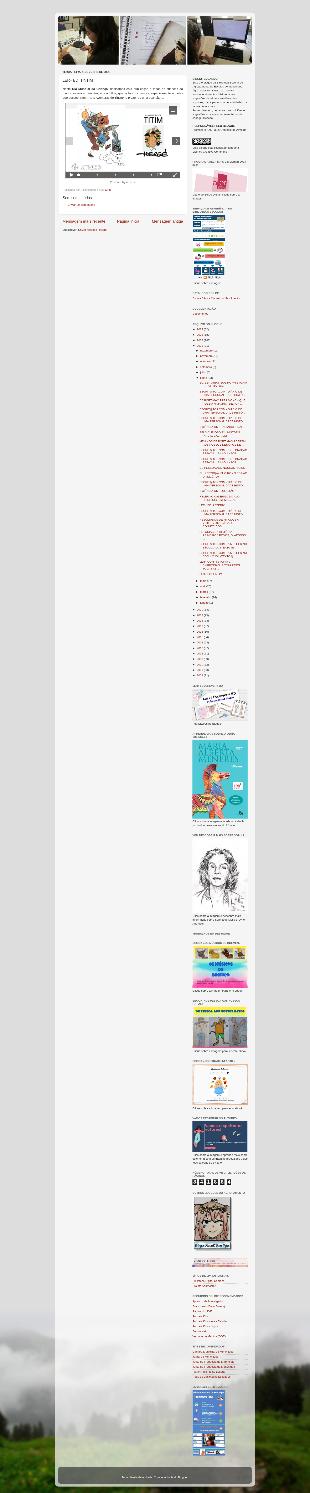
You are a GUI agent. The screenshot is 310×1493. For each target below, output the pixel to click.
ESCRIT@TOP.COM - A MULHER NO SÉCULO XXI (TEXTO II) (223, 545)
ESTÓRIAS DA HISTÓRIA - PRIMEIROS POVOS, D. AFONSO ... (223, 535)
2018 (200, 620)
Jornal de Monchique (205, 1356)
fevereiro (206, 597)
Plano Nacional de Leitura (208, 1371)
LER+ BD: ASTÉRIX (212, 505)
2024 (200, 329)
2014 (200, 642)
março (204, 591)
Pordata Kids (200, 1316)
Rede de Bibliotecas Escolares (211, 1376)
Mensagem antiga (167, 221)
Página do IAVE (202, 1311)
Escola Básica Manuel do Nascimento (216, 298)
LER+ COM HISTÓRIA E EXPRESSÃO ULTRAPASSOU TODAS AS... (220, 565)
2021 (200, 345)
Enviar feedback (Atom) (93, 229)
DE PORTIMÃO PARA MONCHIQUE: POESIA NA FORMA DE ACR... (223, 402)
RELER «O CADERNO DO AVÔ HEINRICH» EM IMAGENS (220, 498)
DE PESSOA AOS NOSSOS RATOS (222, 467)
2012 (200, 653)
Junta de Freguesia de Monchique (213, 1366)
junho (204, 377)
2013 (200, 648)
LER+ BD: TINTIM (211, 574)
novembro (206, 356)
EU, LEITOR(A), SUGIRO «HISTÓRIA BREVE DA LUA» (223, 384)
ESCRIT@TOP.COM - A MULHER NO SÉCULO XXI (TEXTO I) (223, 554)
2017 (200, 626)
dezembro (206, 350)
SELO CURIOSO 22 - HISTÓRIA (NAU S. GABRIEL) (220, 434)
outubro (205, 361)
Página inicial (128, 221)
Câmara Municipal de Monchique (212, 1351)
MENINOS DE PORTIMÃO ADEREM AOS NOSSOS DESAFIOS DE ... (223, 443)
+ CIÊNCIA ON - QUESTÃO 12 (219, 490)
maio (203, 580)
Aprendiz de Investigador (207, 1301)
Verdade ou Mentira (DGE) (209, 1336)
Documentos (200, 313)
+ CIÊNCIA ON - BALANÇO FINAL (221, 427)
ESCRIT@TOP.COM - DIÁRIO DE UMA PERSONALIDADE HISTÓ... (222, 393)
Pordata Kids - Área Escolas (210, 1321)
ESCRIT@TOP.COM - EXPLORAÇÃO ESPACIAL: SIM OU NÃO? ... (223, 452)
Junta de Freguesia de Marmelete (213, 1361)
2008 (200, 675)
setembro (206, 367)
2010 (200, 664)
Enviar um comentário (81, 204)
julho (203, 372)
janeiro (204, 602)
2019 (200, 615)
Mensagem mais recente (83, 221)
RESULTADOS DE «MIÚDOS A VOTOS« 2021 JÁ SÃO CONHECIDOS (219, 523)
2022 (200, 340)
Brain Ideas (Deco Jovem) (208, 1306)
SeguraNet (199, 1331)
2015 (200, 637)
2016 (200, 631)
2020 (200, 609)
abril (203, 586)
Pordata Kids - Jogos (205, 1326)
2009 (200, 670)
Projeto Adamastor (204, 1285)
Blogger (183, 1477)
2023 (200, 334)
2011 (200, 659)
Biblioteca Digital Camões (208, 1280)
